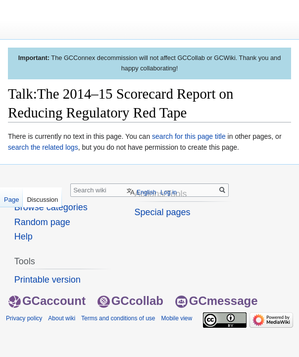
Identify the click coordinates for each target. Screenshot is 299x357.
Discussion (42, 199)
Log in (168, 192)
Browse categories (51, 207)
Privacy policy (24, 318)
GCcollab (130, 300)
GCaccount (47, 300)
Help (23, 236)
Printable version (47, 280)
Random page (42, 222)
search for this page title (189, 136)
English (146, 192)
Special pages (162, 212)
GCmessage (216, 300)
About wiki (61, 318)
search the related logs (43, 147)
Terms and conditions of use (118, 318)
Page (11, 199)
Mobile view (176, 318)
